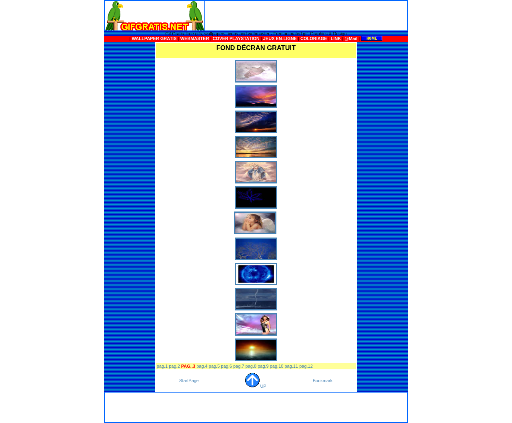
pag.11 (291, 366)
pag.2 (174, 366)
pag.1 (162, 366)
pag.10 (277, 366)
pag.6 (226, 366)
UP (255, 386)
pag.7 (238, 366)
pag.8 (251, 366)
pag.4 (202, 366)
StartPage (189, 380)
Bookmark (323, 380)
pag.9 (263, 366)
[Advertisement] (306, 16)
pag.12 (306, 366)
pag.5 (214, 366)
